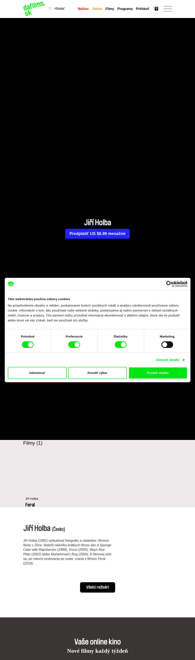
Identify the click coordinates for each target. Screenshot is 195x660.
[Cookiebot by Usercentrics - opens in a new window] (169, 284)
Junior (97, 9)
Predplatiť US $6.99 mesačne (97, 233)
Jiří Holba (31, 501)
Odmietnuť (37, 373)
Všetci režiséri (97, 587)
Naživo (83, 9)
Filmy (109, 9)
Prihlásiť (142, 9)
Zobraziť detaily (167, 360)
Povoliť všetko (158, 373)
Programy (125, 9)
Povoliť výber (97, 373)
